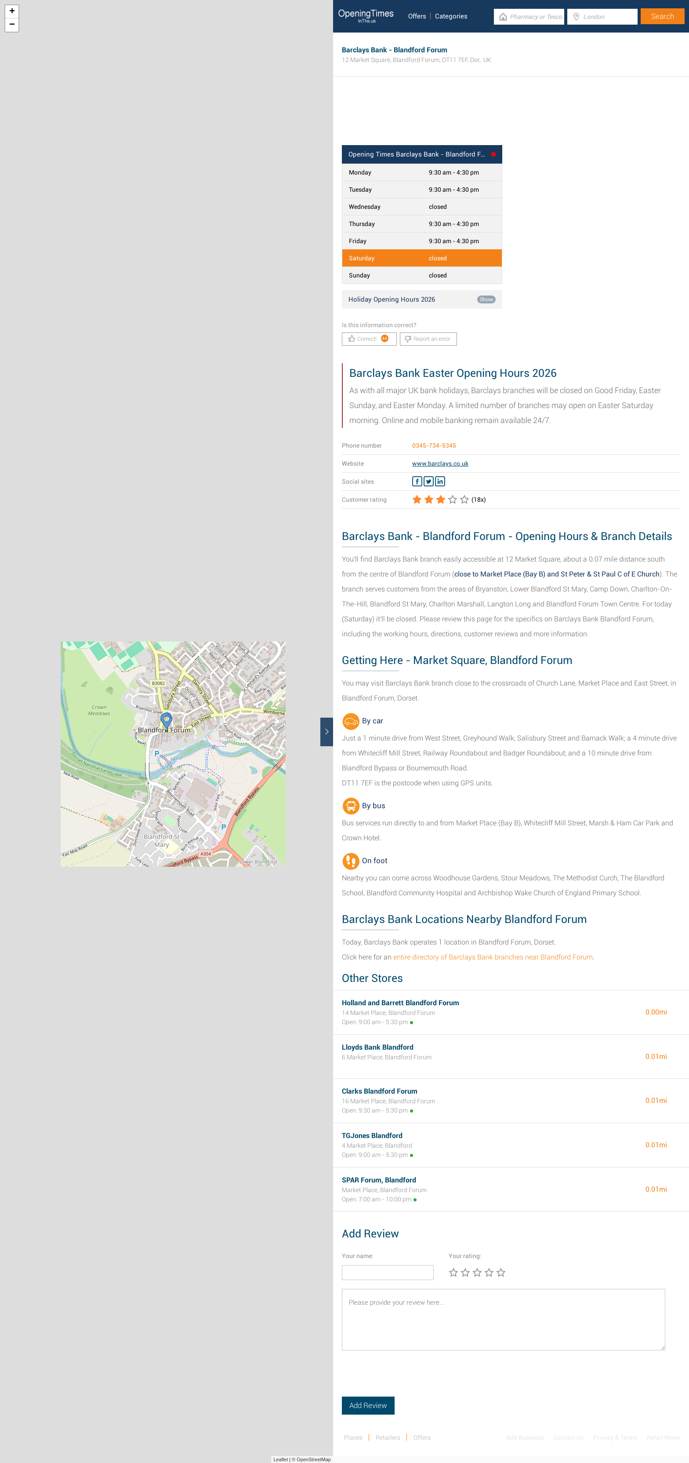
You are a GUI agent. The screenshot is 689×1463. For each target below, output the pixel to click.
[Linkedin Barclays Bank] (440, 481)
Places (353, 1437)
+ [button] (12, 11)
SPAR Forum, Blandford (379, 1180)
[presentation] (408, 1379)
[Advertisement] (511, 116)
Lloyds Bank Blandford (377, 1047)
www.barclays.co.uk (440, 463)
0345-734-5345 (434, 445)
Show (486, 299)
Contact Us (568, 1437)
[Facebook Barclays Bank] (417, 481)
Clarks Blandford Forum (379, 1091)
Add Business (525, 1437)
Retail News (663, 1437)
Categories (451, 16)
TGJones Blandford (372, 1135)
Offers (417, 16)
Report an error (427, 339)
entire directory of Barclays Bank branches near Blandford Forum (493, 957)
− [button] (12, 25)
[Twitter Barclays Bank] (429, 481)
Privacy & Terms (615, 1437)
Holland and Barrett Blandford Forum (400, 1003)
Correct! (368, 338)
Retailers (388, 1437)
